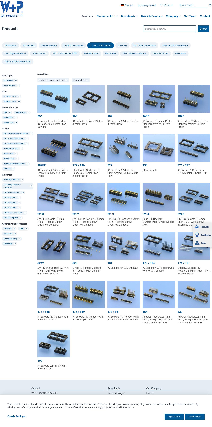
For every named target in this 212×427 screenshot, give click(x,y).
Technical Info (106, 16)
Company (172, 16)
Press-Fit (10, 228)
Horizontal (10, 153)
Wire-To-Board (39, 53)
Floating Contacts (13, 179)
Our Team (190, 16)
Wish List (164, 6)
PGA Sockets (11, 85)
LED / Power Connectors (134, 53)
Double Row (22, 112)
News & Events (150, 16)
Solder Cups (11, 158)
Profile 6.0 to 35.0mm (15, 212)
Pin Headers (29, 45)
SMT (24, 228)
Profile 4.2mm (12, 202)
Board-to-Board (91, 53)
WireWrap (10, 243)
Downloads (128, 16)
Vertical (9, 168)
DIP (7, 112)
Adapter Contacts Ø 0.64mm (18, 133)
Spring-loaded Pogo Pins (16, 163)
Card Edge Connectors (15, 53)
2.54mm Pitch (12, 101)
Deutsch (126, 6)
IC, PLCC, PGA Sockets (100, 45)
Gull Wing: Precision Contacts (18, 186)
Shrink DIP (10, 117)
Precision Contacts (14, 192)
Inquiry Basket (144, 6)
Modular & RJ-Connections (175, 45)
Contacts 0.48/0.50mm (16, 138)
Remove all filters (80, 80)
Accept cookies (193, 416)
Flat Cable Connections (145, 45)
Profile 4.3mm (12, 207)
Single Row (11, 122)
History (150, 393)
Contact (205, 16)
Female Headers (49, 45)
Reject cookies (167, 416)
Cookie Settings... (17, 416)
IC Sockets (10, 80)
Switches (122, 45)
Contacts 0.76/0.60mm (16, 143)
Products (87, 16)
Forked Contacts (13, 148)
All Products (10, 45)
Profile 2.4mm (12, 197)
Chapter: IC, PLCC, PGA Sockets (53, 80)
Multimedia (110, 53)
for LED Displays (13, 217)
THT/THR (10, 233)
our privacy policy (98, 406)
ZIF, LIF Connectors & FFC (65, 53)
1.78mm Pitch (12, 96)
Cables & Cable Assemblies (18, 61)
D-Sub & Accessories (73, 45)
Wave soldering (12, 238)
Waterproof (180, 53)
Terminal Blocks (160, 53)
